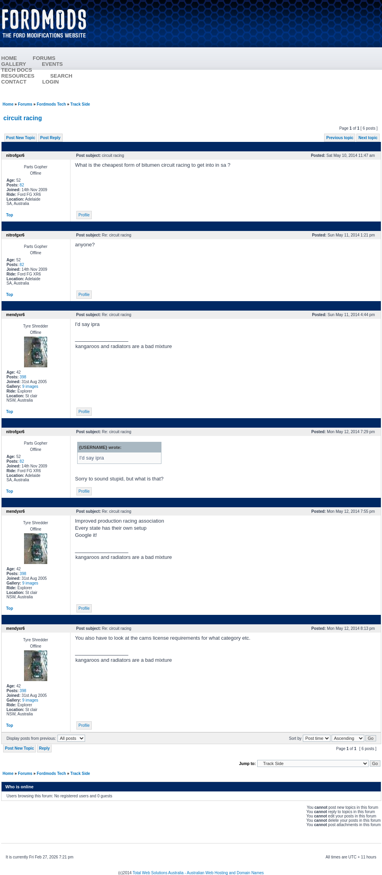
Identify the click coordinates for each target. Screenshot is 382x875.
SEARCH (61, 76)
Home (8, 104)
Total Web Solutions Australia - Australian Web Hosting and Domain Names (198, 873)
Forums (25, 104)
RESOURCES (25, 76)
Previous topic (339, 138)
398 (23, 377)
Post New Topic (20, 138)
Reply (44, 748)
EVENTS (60, 64)
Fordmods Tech (51, 104)
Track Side (80, 104)
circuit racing (23, 118)
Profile (83, 215)
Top (9, 215)
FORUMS (52, 58)
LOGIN (50, 82)
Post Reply (50, 138)
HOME (9, 58)
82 (22, 185)
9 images (30, 386)
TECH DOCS (16, 70)
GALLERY (13, 64)
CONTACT (13, 82)
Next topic (367, 138)
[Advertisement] (239, 51)
